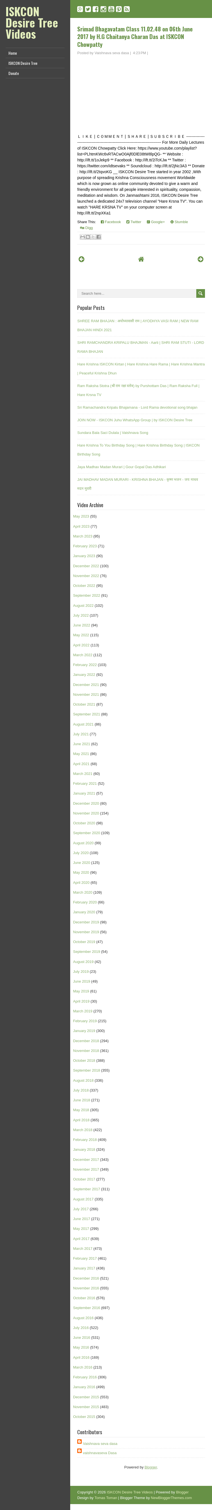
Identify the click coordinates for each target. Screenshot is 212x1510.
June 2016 (81, 1337)
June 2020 (81, 863)
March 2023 (82, 536)
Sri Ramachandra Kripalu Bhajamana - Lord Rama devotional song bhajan (137, 407)
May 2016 (81, 1347)
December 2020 (86, 803)
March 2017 (82, 1248)
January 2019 (84, 1031)
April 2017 (81, 1239)
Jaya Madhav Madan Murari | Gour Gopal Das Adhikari (121, 467)
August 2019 (83, 962)
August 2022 (83, 605)
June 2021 (81, 744)
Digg (86, 228)
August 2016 (83, 1318)
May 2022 (81, 635)
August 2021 (83, 724)
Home (12, 53)
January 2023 (84, 556)
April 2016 (81, 1357)
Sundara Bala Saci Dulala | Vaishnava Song (112, 433)
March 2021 (82, 774)
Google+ (156, 222)
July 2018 (81, 1090)
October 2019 (84, 942)
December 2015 (86, 1397)
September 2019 (86, 952)
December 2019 (86, 922)
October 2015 (84, 1417)
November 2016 (86, 1288)
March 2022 (82, 655)
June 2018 (81, 1100)
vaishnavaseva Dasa (100, 1453)
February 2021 (85, 783)
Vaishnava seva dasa (100, 1444)
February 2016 (85, 1377)
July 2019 (81, 971)
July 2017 (81, 1209)
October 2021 (84, 704)
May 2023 (81, 516)
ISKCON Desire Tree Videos (32, 22)
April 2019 (81, 1001)
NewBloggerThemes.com (171, 1498)
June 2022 (81, 625)
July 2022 (81, 615)
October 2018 (84, 1060)
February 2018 (85, 1140)
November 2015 (86, 1407)
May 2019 (81, 991)
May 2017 (81, 1229)
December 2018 (86, 1041)
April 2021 (81, 764)
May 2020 (81, 872)
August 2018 (83, 1080)
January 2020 (84, 912)
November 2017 (86, 1169)
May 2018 (81, 1110)
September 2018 (86, 1070)
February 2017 (85, 1258)
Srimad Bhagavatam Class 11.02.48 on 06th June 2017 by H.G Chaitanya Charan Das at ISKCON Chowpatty (135, 36)
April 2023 (81, 526)
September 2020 (86, 833)
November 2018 (86, 1051)
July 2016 (81, 1328)
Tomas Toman (105, 1498)
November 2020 (86, 813)
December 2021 (86, 685)
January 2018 (84, 1149)
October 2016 (84, 1298)
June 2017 (81, 1219)
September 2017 (86, 1189)
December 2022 (86, 566)
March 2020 (82, 892)
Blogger (151, 1467)
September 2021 (86, 714)
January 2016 (84, 1387)
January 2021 (84, 793)
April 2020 (81, 882)
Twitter (133, 222)
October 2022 (84, 586)
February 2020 (85, 902)
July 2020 (81, 853)
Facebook (111, 222)
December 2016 (86, 1278)
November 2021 (86, 694)
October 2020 (84, 823)
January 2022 (84, 674)
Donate (13, 73)
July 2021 (81, 734)
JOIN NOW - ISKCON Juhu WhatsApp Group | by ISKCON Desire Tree (134, 420)
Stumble (179, 222)
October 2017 (84, 1179)
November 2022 (86, 576)
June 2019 (81, 981)
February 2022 (85, 665)
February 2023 (85, 546)
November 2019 (86, 932)
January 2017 (84, 1268)
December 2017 (86, 1159)
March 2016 (82, 1367)
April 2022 (81, 645)
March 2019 (82, 1011)
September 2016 (86, 1308)
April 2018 (81, 1120)
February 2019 (85, 1021)
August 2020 (83, 843)
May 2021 (81, 754)
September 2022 (86, 595)
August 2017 (83, 1199)
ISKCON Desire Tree (22, 63)
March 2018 (82, 1130)
